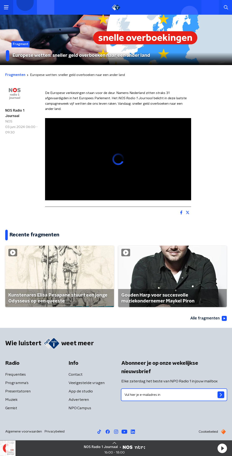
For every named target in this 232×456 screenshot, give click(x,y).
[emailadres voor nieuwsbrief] (174, 395)
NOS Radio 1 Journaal (14, 113)
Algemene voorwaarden (23, 431)
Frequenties (15, 375)
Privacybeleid (54, 431)
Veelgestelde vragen (87, 383)
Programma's (17, 383)
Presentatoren (18, 391)
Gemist (11, 408)
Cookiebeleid (208, 431)
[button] (222, 448)
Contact (76, 375)
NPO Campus (80, 408)
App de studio (81, 391)
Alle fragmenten (208, 318)
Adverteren (79, 400)
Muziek (11, 400)
